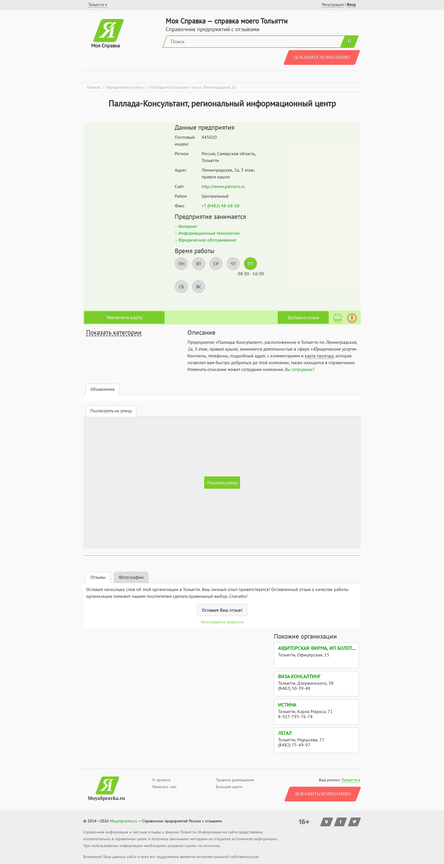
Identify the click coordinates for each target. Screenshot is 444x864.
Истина (287, 705)
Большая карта (229, 786)
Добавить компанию (322, 57)
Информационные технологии (209, 233)
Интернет (187, 226)
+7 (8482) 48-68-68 (221, 205)
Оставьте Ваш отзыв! (222, 610)
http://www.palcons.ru (223, 186)
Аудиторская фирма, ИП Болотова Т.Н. (323, 648)
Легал (285, 733)
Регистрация (333, 4)
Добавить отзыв (303, 317)
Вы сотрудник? (299, 369)
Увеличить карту (124, 317)
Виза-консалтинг (299, 676)
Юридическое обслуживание (207, 240)
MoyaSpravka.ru (123, 821)
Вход (351, 4)
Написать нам (164, 786)
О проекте (161, 779)
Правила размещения (235, 779)
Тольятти (349, 779)
